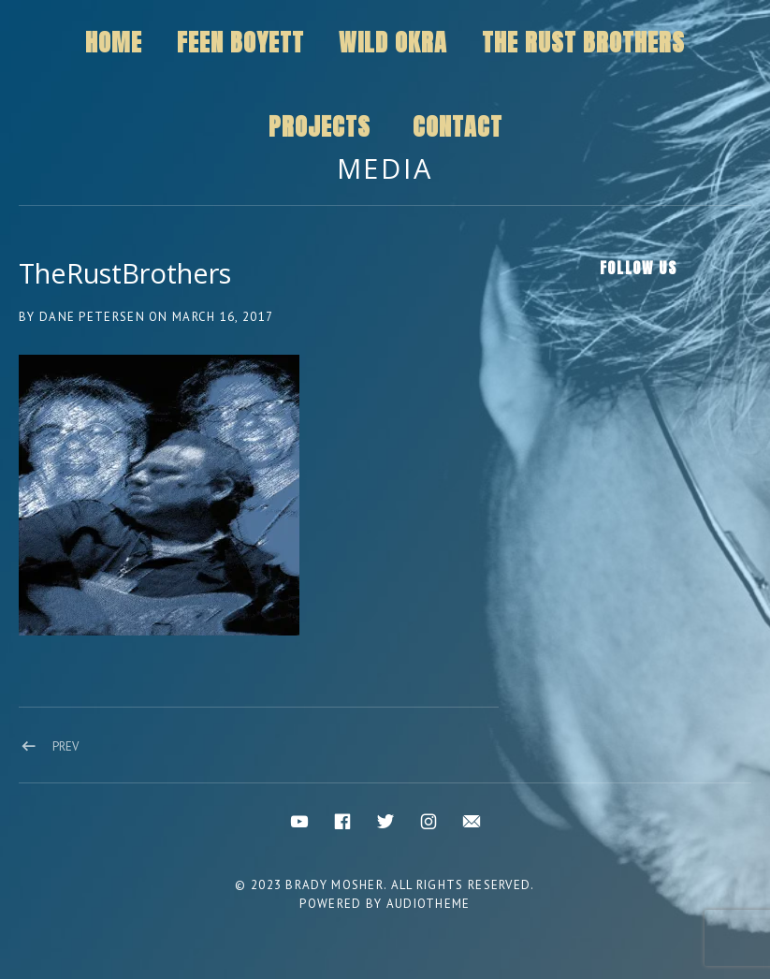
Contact (457, 126)
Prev (65, 746)
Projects (319, 126)
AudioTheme (428, 904)
